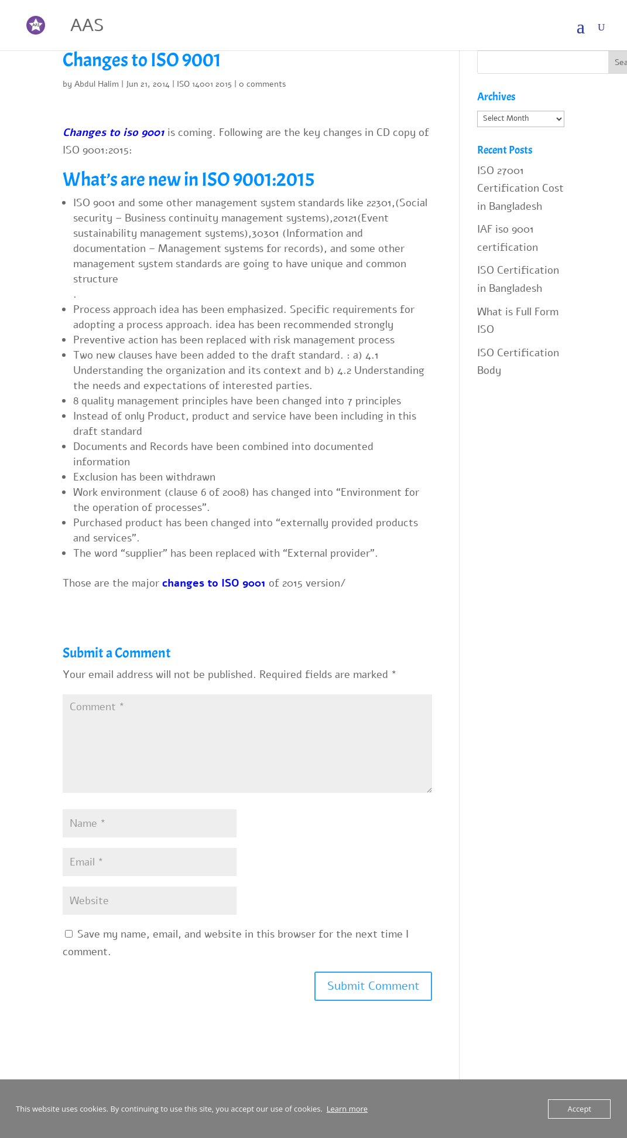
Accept (579, 1108)
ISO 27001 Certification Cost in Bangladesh (520, 188)
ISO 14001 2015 (204, 84)
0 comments (262, 84)
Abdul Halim (96, 84)
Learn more (347, 1108)
